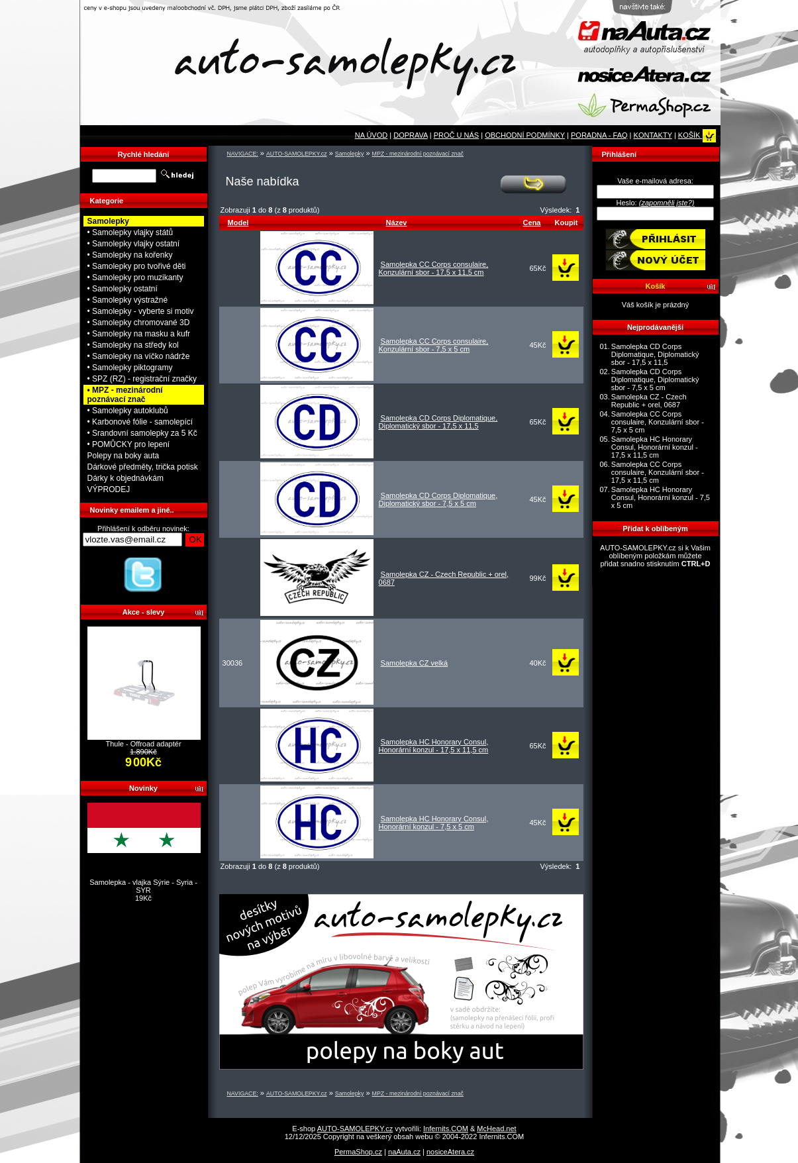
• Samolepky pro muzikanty (135, 277)
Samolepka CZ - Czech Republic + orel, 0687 (649, 401)
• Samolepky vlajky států (130, 232)
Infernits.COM (445, 1129)
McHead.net (496, 1129)
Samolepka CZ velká (414, 663)
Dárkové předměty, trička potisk (142, 467)
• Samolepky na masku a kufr (139, 333)
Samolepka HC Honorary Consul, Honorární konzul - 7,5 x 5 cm (434, 823)
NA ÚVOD (371, 135)
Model (238, 223)
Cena (532, 223)
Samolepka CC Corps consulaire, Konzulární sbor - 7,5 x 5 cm (434, 345)
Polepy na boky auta (123, 455)
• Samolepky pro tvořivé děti (136, 266)
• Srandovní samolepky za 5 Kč (142, 433)
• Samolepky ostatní (122, 288)
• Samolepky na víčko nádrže (138, 356)
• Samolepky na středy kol (133, 345)
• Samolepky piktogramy (130, 367)
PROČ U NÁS (456, 135)
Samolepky (349, 153)
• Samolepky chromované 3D (138, 322)
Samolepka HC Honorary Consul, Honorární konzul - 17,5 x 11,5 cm (434, 746)
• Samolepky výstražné (127, 300)
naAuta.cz (404, 1152)
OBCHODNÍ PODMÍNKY (525, 135)
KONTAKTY (653, 135)
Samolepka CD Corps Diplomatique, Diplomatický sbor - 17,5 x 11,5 (438, 422)
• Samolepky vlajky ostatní (133, 243)
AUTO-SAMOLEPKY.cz (296, 153)
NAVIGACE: (242, 153)
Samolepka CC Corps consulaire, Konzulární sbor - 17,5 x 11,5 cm (434, 268)
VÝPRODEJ (108, 489)
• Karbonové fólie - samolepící (140, 422)
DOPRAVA (410, 135)
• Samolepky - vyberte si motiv (140, 311)
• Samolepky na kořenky (130, 255)
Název (396, 223)
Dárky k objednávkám (125, 478)
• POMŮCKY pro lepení (128, 444)
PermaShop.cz (358, 1152)
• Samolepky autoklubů (127, 410)
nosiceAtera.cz (450, 1152)
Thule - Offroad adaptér (143, 744)
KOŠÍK (697, 135)
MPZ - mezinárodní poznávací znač (418, 153)
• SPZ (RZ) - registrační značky (142, 378)
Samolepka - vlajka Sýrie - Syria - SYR (143, 886)
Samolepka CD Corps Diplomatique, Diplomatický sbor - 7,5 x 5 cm (438, 499)
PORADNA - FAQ (599, 135)
